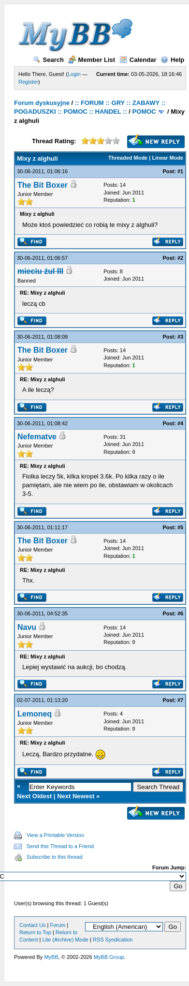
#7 (180, 700)
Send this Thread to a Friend (60, 846)
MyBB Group (109, 957)
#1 (180, 171)
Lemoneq (34, 714)
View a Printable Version (55, 835)
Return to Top (35, 932)
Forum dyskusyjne (42, 102)
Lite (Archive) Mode (65, 939)
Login (74, 74)
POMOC (144, 111)
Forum (57, 925)
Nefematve (37, 437)
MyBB (51, 957)
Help (172, 59)
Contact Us (32, 925)
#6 (180, 613)
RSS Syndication (113, 939)
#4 (180, 423)
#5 (180, 527)
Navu (26, 627)
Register (28, 82)
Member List (92, 59)
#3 (180, 337)
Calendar (138, 59)
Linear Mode (167, 158)
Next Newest (75, 796)
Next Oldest (34, 796)
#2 (180, 258)
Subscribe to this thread (55, 857)
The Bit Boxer (42, 185)
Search (48, 59)
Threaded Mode (127, 158)
